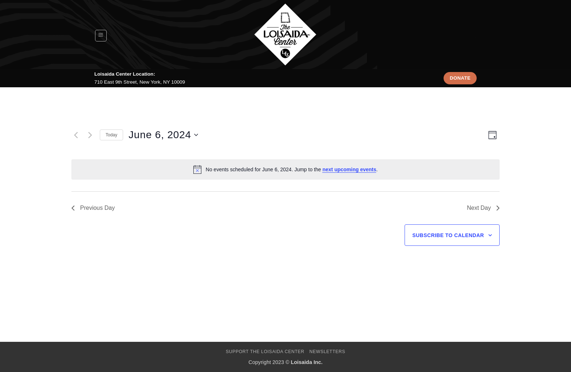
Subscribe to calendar (448, 235)
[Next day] (90, 135)
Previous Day (93, 208)
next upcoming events (349, 169)
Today (111, 134)
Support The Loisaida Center (265, 351)
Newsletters (328, 351)
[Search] (473, 35)
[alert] (285, 169)
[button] (101, 35)
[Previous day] (75, 135)
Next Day (483, 208)
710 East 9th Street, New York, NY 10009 (139, 82)
